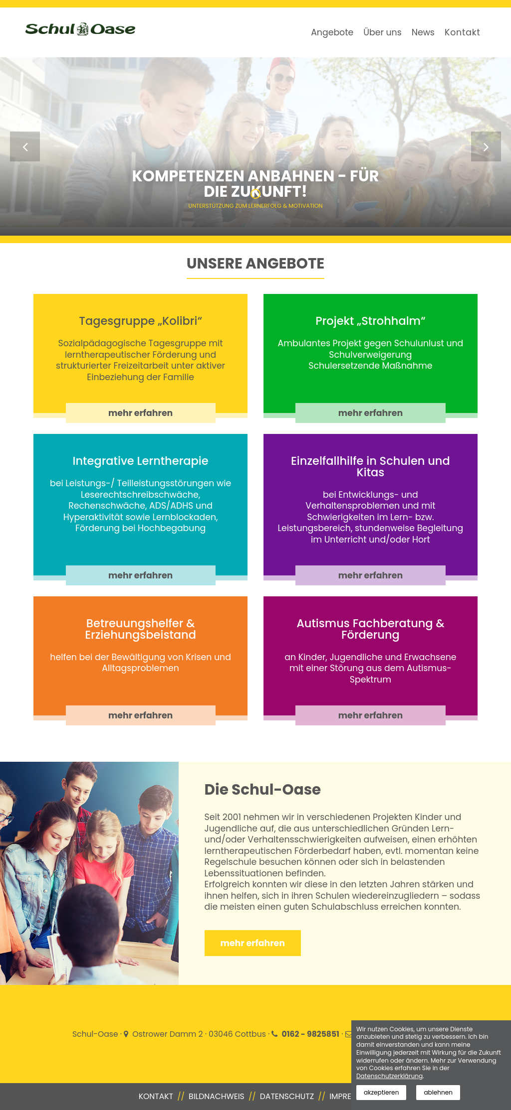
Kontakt (463, 32)
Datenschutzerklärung (389, 1076)
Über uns (382, 32)
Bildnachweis (217, 1096)
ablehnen (438, 1092)
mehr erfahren (140, 413)
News (423, 32)
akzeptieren (381, 1092)
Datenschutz (287, 1096)
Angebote (332, 32)
